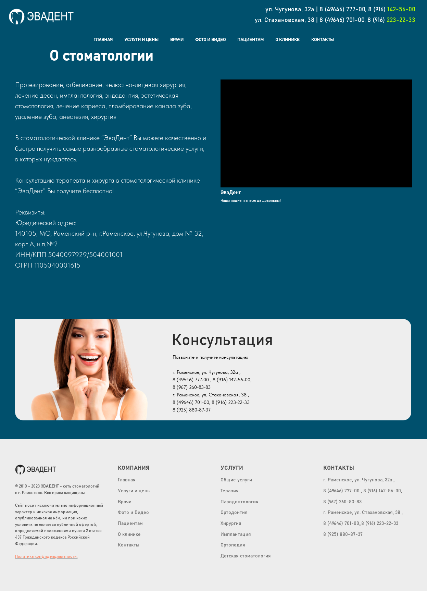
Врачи (177, 40)
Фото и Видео (210, 40)
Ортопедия (233, 545)
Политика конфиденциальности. (46, 556)
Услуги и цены (141, 40)
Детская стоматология (246, 556)
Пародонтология (240, 502)
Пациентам (250, 40)
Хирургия (231, 523)
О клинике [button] (287, 40)
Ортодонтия (234, 512)
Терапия (230, 491)
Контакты (322, 40)
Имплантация (236, 534)
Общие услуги (236, 480)
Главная (103, 40)
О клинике (129, 534)
